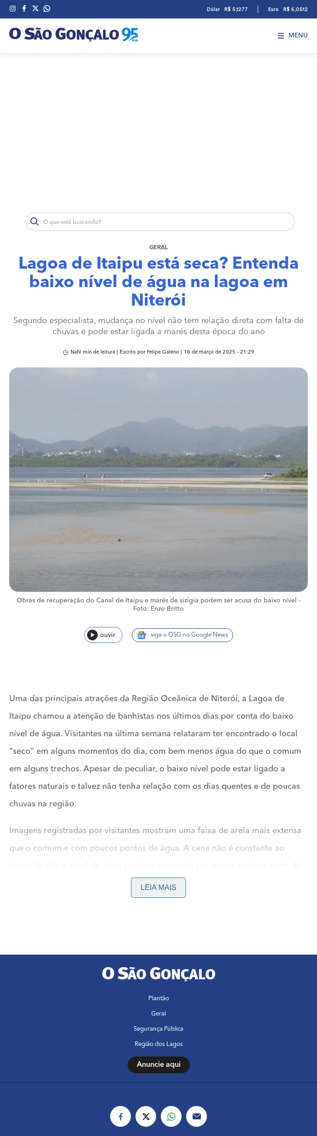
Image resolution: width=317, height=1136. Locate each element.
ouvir (101, 635)
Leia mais (158, 887)
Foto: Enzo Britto (158, 609)
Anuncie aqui (159, 1065)
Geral (158, 248)
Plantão (158, 999)
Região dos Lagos (159, 1044)
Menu (293, 35)
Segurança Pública (158, 1029)
